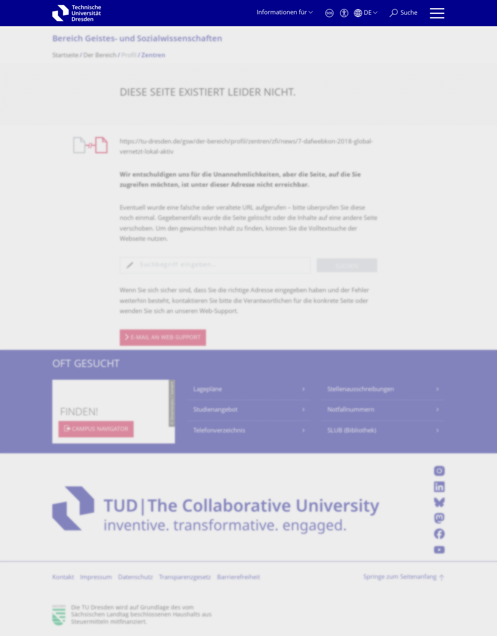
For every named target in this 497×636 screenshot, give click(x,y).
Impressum (96, 578)
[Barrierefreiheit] (344, 13)
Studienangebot (215, 410)
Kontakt (63, 578)
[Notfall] (329, 13)
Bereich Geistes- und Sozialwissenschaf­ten (137, 39)
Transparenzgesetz (185, 578)
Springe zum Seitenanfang (400, 577)
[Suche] (403, 13)
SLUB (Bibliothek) (351, 431)
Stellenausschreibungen (360, 390)
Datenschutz (135, 578)
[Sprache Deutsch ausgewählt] (365, 13)
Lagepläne (207, 390)
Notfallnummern (350, 410)
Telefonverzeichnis (219, 431)
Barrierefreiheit (238, 578)
